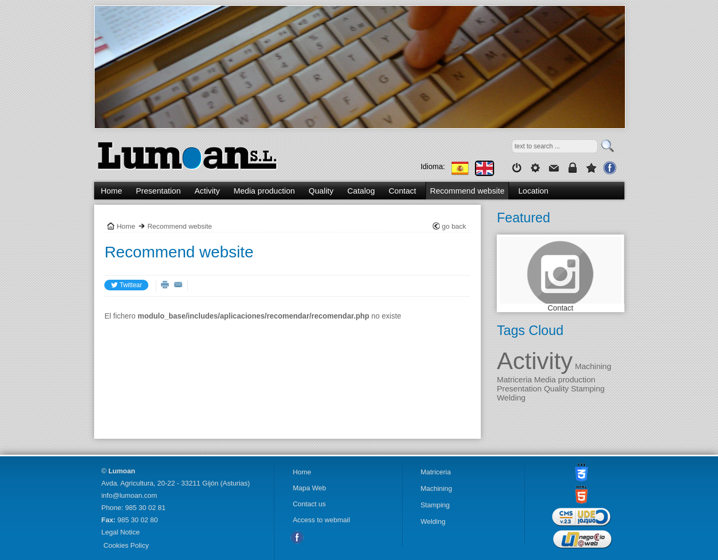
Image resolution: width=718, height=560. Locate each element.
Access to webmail (321, 520)
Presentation (158, 190)
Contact (560, 308)
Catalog (361, 190)
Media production (264, 190)
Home (111, 190)
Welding (511, 397)
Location (534, 190)
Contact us (309, 504)
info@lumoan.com (129, 495)
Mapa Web (309, 488)
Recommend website (467, 190)
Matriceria (514, 379)
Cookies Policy (125, 545)
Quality (320, 190)
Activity (535, 360)
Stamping (587, 388)
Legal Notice (120, 532)
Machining (592, 366)
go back (454, 226)
